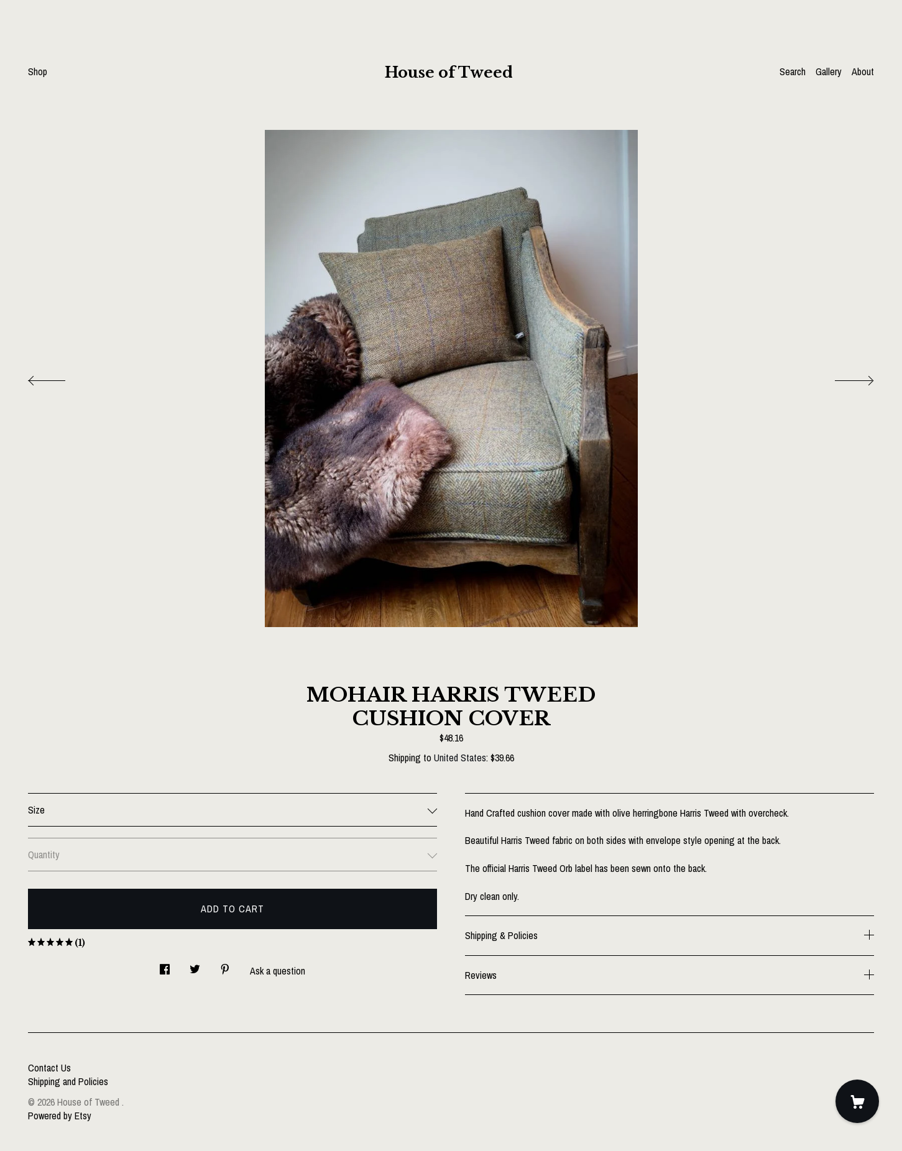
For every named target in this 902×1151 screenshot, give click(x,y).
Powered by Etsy (59, 1115)
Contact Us (49, 1068)
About (863, 71)
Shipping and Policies (68, 1081)
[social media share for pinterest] (225, 965)
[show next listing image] (843, 377)
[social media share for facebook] (165, 965)
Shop (37, 71)
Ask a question (277, 971)
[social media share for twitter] (195, 965)
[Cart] (857, 1101)
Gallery (829, 71)
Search (793, 71)
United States (460, 757)
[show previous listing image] (59, 377)
